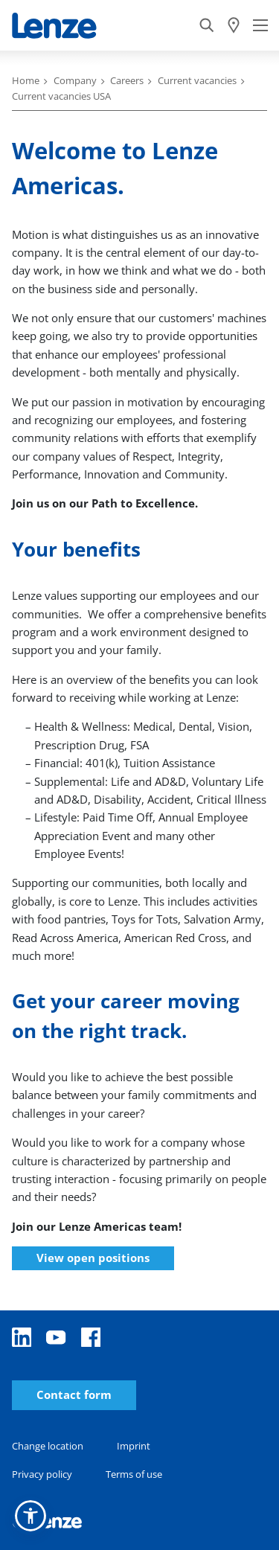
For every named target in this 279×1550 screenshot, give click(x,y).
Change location (47, 1446)
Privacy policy (42, 1474)
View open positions (93, 1257)
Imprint (133, 1446)
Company (75, 80)
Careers (127, 80)
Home (25, 80)
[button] (30, 1515)
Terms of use (134, 1474)
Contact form (74, 1395)
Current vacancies (197, 80)
